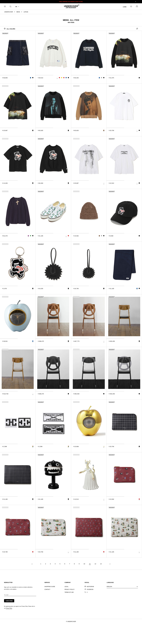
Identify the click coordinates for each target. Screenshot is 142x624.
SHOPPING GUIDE (49, 586)
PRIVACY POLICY (69, 589)
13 (101, 564)
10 (84, 564)
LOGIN (124, 6)
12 (95, 564)
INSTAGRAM (90, 586)
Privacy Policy (9, 608)
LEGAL (66, 586)
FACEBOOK (90, 589)
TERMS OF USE (69, 592)
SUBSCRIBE (9, 601)
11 (90, 564)
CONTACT (47, 589)
